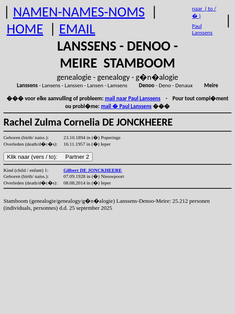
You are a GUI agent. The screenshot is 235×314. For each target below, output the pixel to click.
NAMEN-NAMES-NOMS (79, 11)
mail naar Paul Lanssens (133, 98)
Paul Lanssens (202, 29)
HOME (25, 29)
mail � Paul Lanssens (126, 106)
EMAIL (77, 29)
